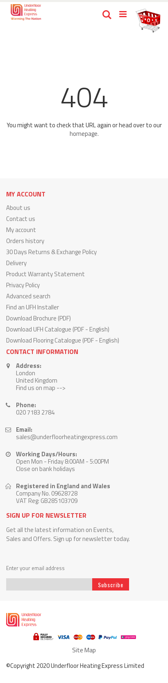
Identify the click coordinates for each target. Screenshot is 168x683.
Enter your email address (35, 568)
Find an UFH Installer (32, 307)
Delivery (16, 263)
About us (18, 207)
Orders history (25, 241)
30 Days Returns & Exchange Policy (51, 252)
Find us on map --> (41, 387)
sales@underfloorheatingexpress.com (67, 437)
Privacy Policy (23, 285)
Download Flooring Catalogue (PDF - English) (62, 340)
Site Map (84, 650)
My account (21, 229)
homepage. (84, 133)
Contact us (20, 218)
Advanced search (28, 296)
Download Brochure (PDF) (38, 318)
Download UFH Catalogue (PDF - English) (57, 329)
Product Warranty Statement (45, 274)
